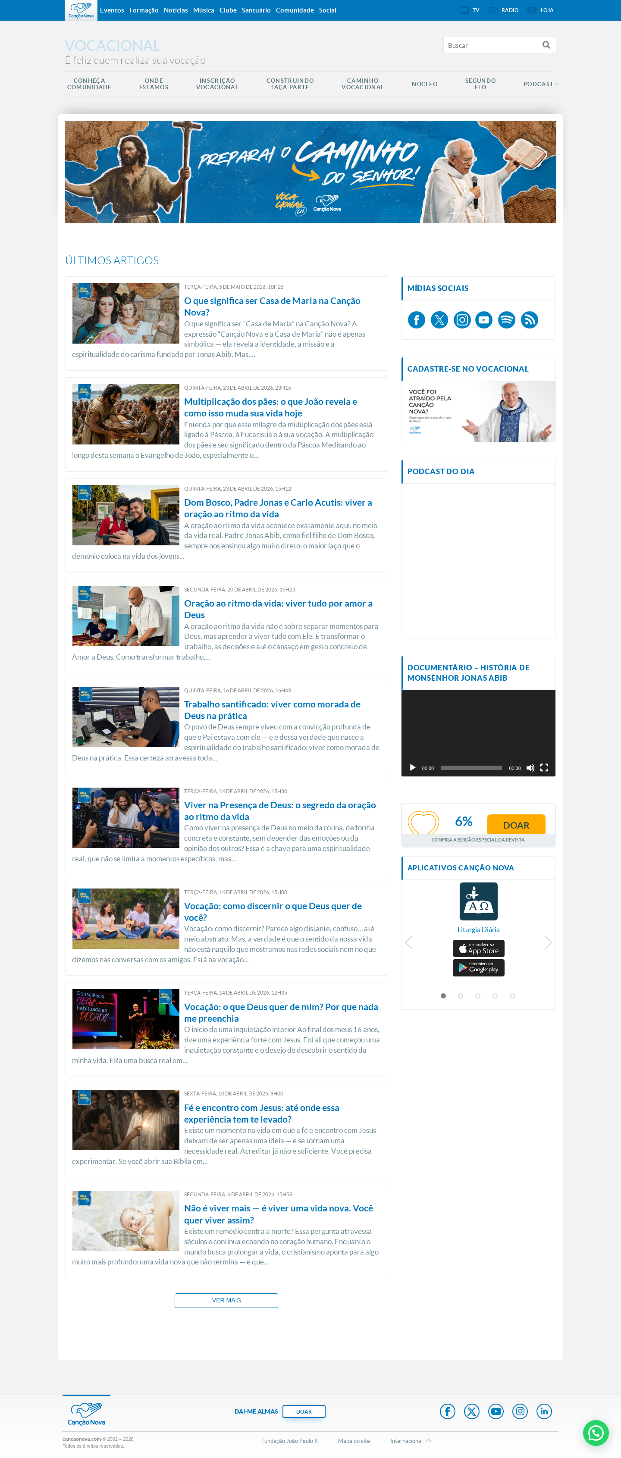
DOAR (304, 1411)
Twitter (472, 1412)
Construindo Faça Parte (290, 84)
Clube (228, 10)
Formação (144, 10)
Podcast (539, 84)
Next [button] (548, 944)
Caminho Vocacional (363, 84)
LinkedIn (544, 1412)
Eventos (112, 10)
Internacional (406, 1441)
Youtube (496, 1412)
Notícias (176, 10)
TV (476, 10)
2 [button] (461, 996)
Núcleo (425, 84)
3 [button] (478, 996)
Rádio (510, 10)
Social (327, 10)
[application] (478, 733)
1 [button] (443, 996)
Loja (547, 10)
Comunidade (295, 10)
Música (203, 10)
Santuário (256, 10)
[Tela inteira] (544, 767)
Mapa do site (354, 1440)
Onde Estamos (154, 84)
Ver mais (226, 1300)
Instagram (520, 1412)
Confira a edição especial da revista (478, 839)
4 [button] (495, 996)
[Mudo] (530, 767)
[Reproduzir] (412, 767)
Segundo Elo (480, 84)
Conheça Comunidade (89, 84)
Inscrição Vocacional (217, 84)
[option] (479, 912)
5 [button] (512, 996)
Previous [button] (409, 944)
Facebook (448, 1412)
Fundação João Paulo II (289, 1440)
